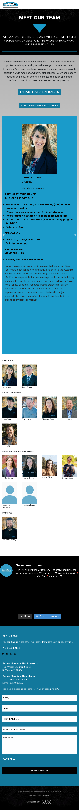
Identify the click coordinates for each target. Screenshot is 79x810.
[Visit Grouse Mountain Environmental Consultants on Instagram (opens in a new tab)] (11, 639)
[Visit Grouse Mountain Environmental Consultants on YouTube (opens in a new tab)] (15, 639)
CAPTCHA (8, 744)
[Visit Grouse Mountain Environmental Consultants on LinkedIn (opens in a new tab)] (3, 639)
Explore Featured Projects (39, 92)
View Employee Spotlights (39, 105)
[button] (3, 235)
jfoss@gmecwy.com (33, 188)
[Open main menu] (72, 5)
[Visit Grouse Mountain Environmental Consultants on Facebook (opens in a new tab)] (7, 639)
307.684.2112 (12, 633)
